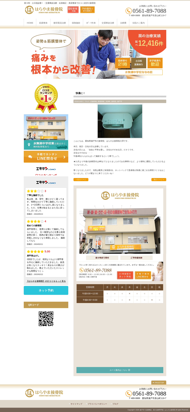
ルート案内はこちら (118, 370)
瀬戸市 (119, 101)
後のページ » (159, 179)
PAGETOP (159, 383)
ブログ (86, 101)
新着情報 (101, 101)
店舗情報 (93, 101)
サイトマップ (76, 404)
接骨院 (113, 101)
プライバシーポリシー (97, 404)
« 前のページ (81, 179)
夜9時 (108, 101)
